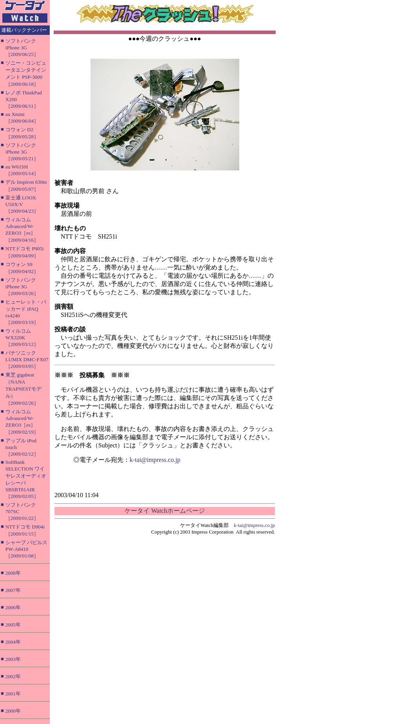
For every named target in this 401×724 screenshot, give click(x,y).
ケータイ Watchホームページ (164, 510)
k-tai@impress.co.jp (155, 459)
